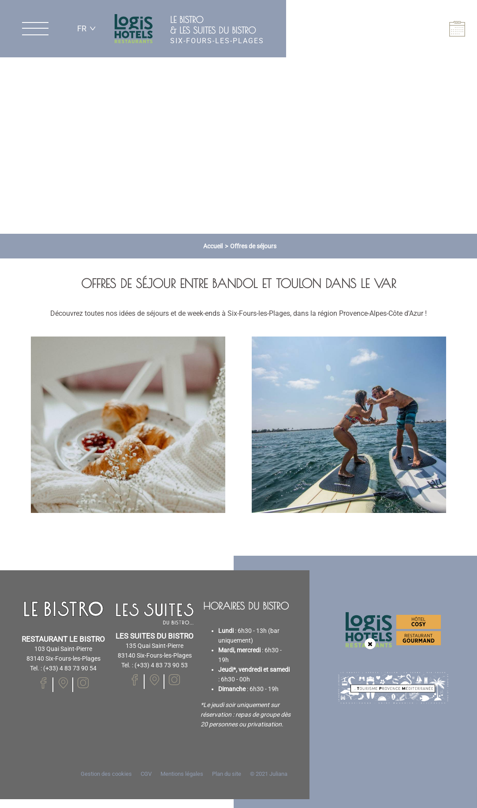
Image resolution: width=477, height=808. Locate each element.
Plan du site (226, 774)
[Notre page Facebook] (43, 682)
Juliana (278, 774)
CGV (146, 774)
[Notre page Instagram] (83, 682)
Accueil (213, 246)
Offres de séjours (253, 246)
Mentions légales (181, 774)
